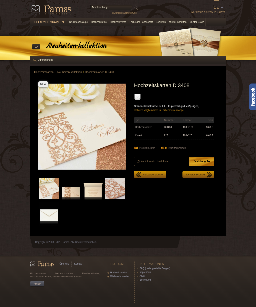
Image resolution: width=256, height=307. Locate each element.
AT (223, 7)
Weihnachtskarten (119, 276)
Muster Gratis (197, 22)
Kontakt (78, 263)
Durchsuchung (45, 59)
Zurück (36, 47)
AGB (141, 276)
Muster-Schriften (177, 22)
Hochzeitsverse (118, 22)
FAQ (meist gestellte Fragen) (154, 268)
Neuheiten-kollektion (69, 71)
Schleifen (161, 22)
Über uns (64, 263)
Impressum (145, 272)
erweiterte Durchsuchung (124, 13)
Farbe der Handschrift (141, 22)
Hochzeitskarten (44, 71)
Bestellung (145, 279)
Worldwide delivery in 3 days (207, 11)
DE (216, 7)
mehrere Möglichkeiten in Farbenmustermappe (159, 110)
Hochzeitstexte (99, 22)
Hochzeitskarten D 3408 (99, 71)
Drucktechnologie (78, 22)
